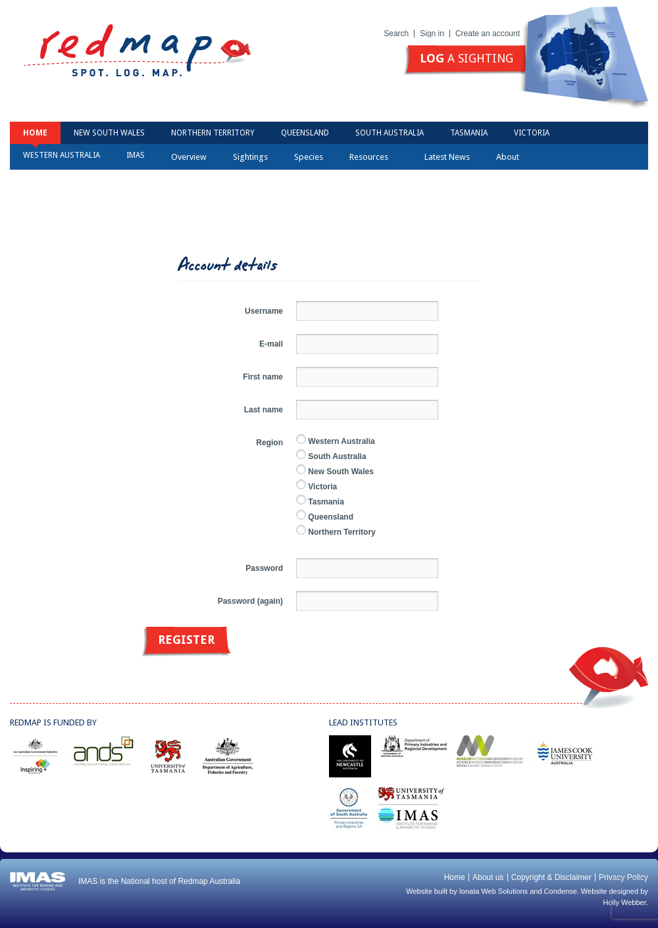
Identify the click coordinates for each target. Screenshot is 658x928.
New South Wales (109, 132)
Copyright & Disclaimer (551, 877)
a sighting (466, 58)
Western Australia (61, 155)
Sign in (432, 33)
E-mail (271, 344)
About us (487, 877)
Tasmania (469, 132)
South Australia (389, 132)
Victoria (531, 132)
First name (263, 376)
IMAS (135, 155)
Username (264, 311)
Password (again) (250, 601)
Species (308, 157)
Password (264, 568)
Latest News (447, 157)
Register (186, 640)
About (512, 157)
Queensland (305, 132)
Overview (189, 157)
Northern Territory (213, 132)
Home (35, 132)
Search (396, 33)
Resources (373, 157)
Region (269, 442)
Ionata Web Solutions (493, 891)
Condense (560, 891)
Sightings (250, 157)
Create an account (487, 33)
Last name (263, 409)
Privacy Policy (623, 877)
